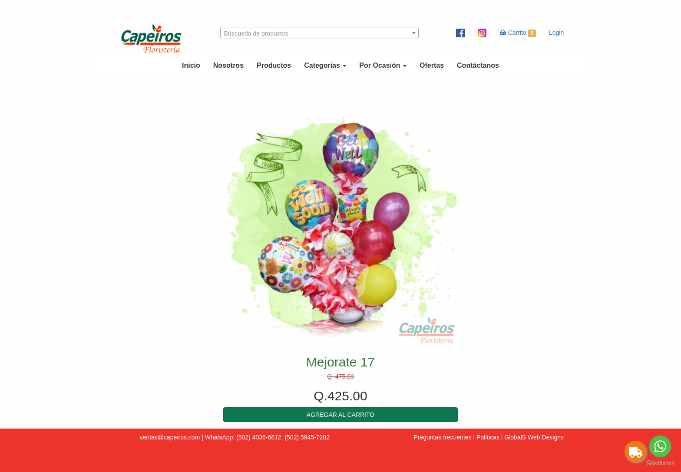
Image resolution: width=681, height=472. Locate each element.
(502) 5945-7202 (307, 437)
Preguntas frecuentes (442, 437)
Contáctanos (478, 65)
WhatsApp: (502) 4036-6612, (244, 437)
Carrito (517, 33)
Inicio (191, 65)
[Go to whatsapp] (660, 446)
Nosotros (228, 65)
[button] (340, 414)
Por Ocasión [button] (383, 65)
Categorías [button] (325, 65)
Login (556, 32)
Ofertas (432, 65)
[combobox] (319, 33)
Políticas (487, 437)
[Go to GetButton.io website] (660, 463)
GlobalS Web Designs (534, 437)
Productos (274, 65)
